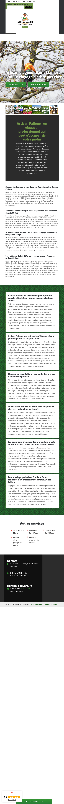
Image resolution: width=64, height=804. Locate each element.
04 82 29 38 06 (13, 1)
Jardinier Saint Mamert (18, 531)
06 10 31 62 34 (28, 1)
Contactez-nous (16, 85)
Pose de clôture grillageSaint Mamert (17, 541)
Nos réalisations (38, 85)
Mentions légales (37, 604)
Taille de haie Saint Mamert (50, 531)
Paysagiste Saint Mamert (34, 531)
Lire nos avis (12, 800)
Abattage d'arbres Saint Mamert (34, 540)
